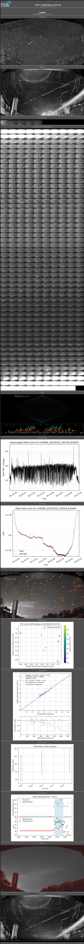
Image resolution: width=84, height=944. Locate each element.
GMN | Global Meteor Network (48, 5)
